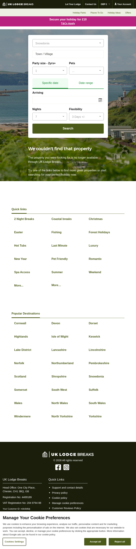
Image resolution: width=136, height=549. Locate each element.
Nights (36, 109)
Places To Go (96, 13)
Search (68, 128)
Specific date (50, 82)
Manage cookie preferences (68, 503)
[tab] (50, 83)
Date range (86, 82)
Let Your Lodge (73, 4)
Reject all (120, 541)
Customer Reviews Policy (66, 508)
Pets (72, 63)
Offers (128, 13)
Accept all (95, 541)
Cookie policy (59, 497)
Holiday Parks (79, 13)
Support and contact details (67, 487)
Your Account (123, 4)
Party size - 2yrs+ (44, 63)
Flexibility (75, 109)
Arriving (37, 92)
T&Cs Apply (68, 23)
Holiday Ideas (114, 13)
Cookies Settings (14, 541)
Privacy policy (60, 492)
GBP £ (105, 4)
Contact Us (90, 4)
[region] (68, 530)
